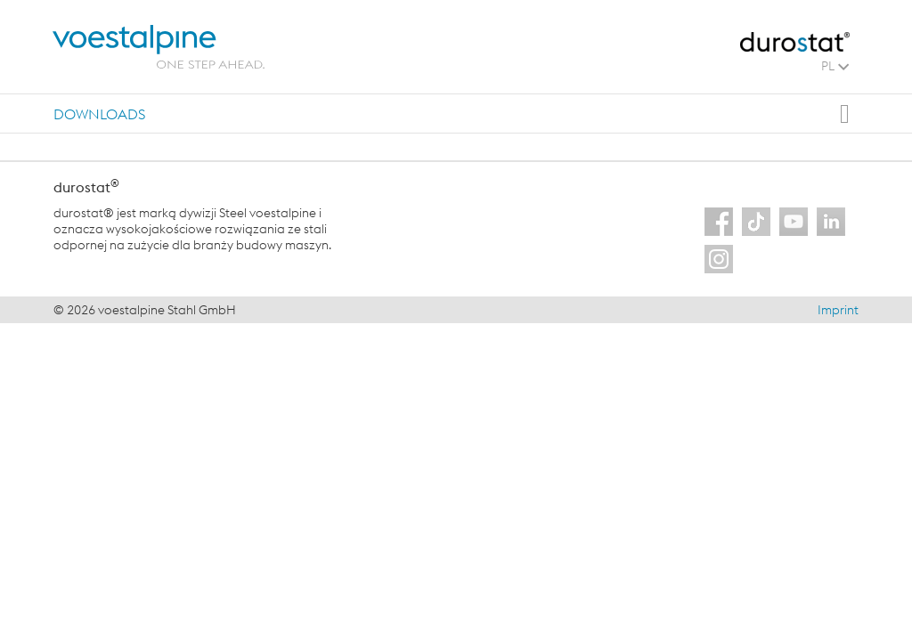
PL (835, 66)
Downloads (99, 114)
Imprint (838, 310)
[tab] (99, 113)
